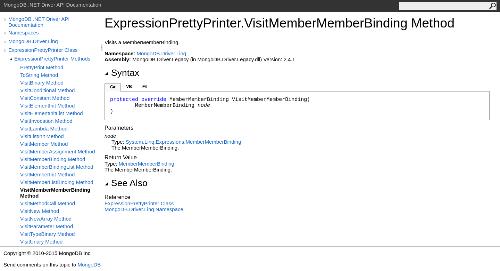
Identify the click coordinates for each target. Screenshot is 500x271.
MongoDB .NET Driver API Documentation (38, 22)
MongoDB (89, 265)
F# (144, 86)
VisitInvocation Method (46, 121)
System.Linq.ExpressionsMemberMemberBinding (183, 142)
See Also (126, 183)
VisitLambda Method (43, 128)
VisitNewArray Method (46, 219)
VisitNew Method (39, 211)
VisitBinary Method (42, 83)
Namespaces (23, 32)
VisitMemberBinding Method (52, 159)
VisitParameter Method (46, 226)
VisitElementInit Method (47, 106)
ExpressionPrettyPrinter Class (42, 50)
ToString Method (39, 75)
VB (129, 86)
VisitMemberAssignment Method (57, 151)
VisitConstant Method (44, 98)
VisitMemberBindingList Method (56, 167)
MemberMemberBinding (146, 164)
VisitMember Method (44, 144)
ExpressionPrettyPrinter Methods (52, 59)
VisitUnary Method (41, 242)
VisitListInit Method (42, 136)
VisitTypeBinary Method (47, 234)
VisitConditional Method (47, 90)
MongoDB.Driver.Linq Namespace (144, 209)
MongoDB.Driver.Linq (33, 41)
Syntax (122, 72)
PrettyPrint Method (41, 67)
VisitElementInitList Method (51, 113)
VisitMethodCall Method (47, 203)
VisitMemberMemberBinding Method (55, 193)
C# (112, 87)
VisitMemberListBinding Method (56, 182)
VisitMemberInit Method (47, 174)
